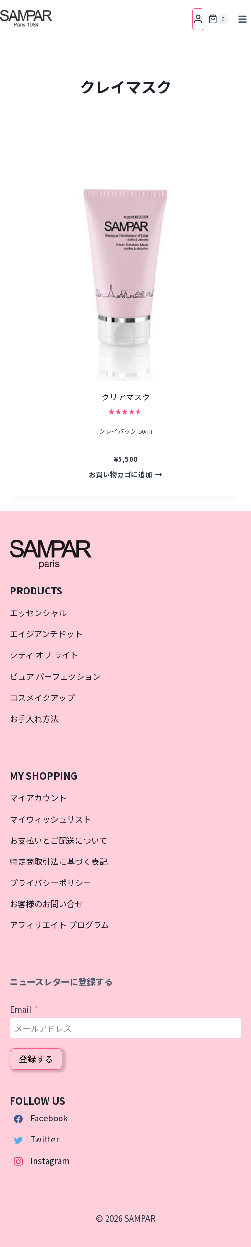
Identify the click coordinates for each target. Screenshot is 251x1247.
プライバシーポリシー (50, 882)
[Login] (198, 19)
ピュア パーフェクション (55, 676)
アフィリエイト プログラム (59, 925)
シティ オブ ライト (44, 655)
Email (20, 1009)
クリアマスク (125, 397)
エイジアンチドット (46, 634)
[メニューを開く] (242, 19)
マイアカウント (38, 798)
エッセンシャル (38, 612)
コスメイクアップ (42, 697)
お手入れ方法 (34, 718)
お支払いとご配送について (58, 840)
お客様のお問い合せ (46, 903)
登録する (36, 1058)
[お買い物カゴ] (218, 19)
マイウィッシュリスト (50, 819)
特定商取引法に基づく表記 (59, 861)
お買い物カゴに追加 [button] (125, 474)
